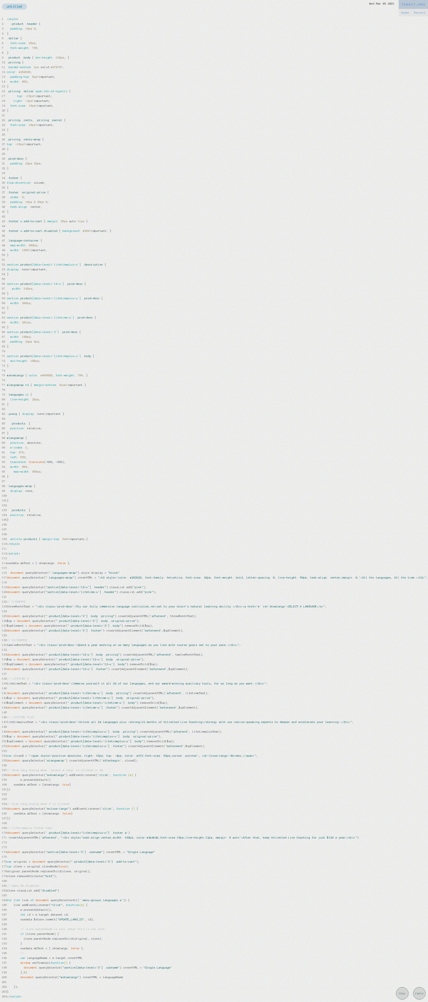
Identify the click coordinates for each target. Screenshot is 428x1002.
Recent (420, 13)
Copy (402, 993)
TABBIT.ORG (413, 4)
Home (405, 13)
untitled (14, 6)
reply (419, 993)
